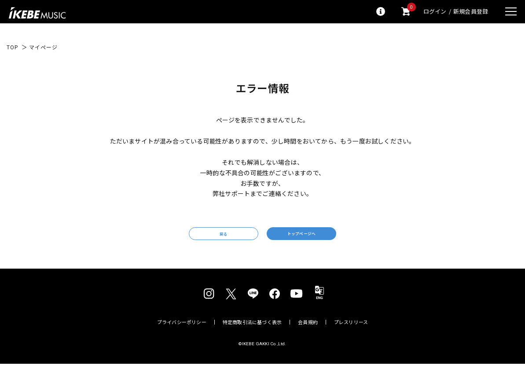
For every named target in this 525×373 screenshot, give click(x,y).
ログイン (435, 12)
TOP (12, 47)
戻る (199, 238)
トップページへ (325, 238)
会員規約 (308, 331)
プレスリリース (351, 331)
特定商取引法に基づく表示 (252, 331)
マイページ (43, 47)
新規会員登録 (470, 12)
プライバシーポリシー (181, 331)
